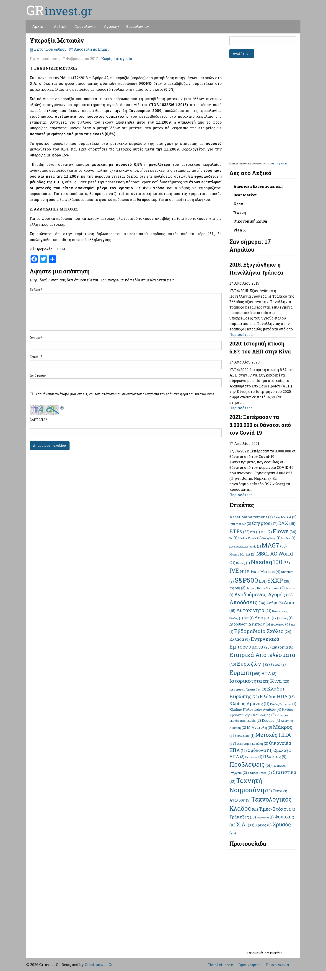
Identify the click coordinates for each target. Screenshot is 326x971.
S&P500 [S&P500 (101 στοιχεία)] (250, 580)
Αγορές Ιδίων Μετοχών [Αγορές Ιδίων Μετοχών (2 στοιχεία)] (265, 588)
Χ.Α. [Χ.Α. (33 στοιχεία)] (245, 824)
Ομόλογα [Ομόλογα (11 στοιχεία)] (260, 750)
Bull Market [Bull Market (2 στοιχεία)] (240, 524)
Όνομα (36, 337)
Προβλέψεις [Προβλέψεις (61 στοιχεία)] (250, 764)
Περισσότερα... (242, 334)
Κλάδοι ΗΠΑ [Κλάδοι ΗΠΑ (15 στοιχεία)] (277, 696)
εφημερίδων (275, 952)
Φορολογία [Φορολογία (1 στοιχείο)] (265, 817)
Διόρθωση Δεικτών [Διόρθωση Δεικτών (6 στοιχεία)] (249, 624)
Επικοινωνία (277, 965)
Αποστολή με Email (91, 49)
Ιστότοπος (38, 375)
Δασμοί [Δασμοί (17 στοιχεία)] (266, 617)
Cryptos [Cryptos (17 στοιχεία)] (264, 523)
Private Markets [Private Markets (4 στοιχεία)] (263, 571)
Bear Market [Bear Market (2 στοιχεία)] (285, 517)
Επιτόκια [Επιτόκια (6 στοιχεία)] (282, 647)
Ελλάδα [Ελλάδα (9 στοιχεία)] (239, 639)
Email (36, 356)
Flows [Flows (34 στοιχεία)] (284, 531)
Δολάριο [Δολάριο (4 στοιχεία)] (280, 624)
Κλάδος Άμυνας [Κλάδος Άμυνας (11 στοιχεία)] (249, 703)
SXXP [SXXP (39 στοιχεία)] (278, 580)
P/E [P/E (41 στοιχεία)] (237, 570)
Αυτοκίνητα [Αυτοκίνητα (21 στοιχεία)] (253, 610)
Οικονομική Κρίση (250, 221)
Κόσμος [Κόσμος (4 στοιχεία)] (271, 720)
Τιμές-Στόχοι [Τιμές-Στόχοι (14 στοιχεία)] (277, 809)
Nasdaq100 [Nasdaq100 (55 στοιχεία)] (270, 562)
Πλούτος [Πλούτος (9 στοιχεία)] (274, 756)
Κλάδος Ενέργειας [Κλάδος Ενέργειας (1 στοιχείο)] (283, 704)
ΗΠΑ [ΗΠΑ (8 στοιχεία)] (268, 673)
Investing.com (276, 163)
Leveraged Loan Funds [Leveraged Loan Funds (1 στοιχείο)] (245, 546)
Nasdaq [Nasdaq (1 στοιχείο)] (243, 563)
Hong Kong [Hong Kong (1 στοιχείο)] (271, 538)
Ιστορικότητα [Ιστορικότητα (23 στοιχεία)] (249, 680)
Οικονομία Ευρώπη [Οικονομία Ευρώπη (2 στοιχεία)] (252, 743)
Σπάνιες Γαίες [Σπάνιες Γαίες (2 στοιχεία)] (260, 773)
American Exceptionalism (258, 186)
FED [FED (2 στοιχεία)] (266, 532)
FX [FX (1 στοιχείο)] (233, 538)
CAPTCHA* (38, 420)
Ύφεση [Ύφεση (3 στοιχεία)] (237, 588)
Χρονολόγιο (85, 26)
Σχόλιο (36, 289)
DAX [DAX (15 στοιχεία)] (286, 523)
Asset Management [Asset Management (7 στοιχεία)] (251, 516)
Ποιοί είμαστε (220, 965)
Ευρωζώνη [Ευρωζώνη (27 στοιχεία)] (254, 663)
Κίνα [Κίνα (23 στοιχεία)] (279, 680)
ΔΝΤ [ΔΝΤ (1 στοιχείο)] (249, 618)
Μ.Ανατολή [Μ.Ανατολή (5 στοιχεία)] (259, 727)
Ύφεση (239, 212)
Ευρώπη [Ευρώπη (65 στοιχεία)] (244, 672)
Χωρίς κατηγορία (116, 58)
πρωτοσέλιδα (255, 952)
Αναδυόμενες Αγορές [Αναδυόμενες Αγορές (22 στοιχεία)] (263, 594)
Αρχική (39, 26)
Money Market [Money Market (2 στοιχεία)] (242, 554)
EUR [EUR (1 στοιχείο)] (255, 532)
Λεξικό (60, 26)
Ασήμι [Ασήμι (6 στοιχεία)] (274, 602)
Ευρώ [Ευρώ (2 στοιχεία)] (279, 664)
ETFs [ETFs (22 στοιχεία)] (239, 531)
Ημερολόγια (137, 26)
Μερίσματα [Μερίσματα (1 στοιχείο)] (245, 735)
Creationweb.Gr (99, 964)
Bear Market (245, 194)
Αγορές (110, 26)
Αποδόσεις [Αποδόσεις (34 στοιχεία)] (247, 602)
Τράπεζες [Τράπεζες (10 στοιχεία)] (242, 817)
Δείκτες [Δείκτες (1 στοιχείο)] (285, 618)
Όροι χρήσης (249, 965)
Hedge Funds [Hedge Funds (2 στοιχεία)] (249, 538)
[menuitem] (39, 26)
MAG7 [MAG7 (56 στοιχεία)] (274, 545)
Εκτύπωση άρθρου (50, 49)
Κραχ (238, 203)
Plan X (239, 230)
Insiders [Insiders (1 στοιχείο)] (288, 538)
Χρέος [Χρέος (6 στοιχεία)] (263, 825)
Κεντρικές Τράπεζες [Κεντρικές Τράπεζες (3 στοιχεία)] (247, 689)
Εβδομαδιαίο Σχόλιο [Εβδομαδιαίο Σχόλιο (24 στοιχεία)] (262, 631)
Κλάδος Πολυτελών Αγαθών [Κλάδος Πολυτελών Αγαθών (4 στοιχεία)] (255, 709)
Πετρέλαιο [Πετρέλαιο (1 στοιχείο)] (253, 757)
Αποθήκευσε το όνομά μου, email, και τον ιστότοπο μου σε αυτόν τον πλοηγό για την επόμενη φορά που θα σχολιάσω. (125, 394)
